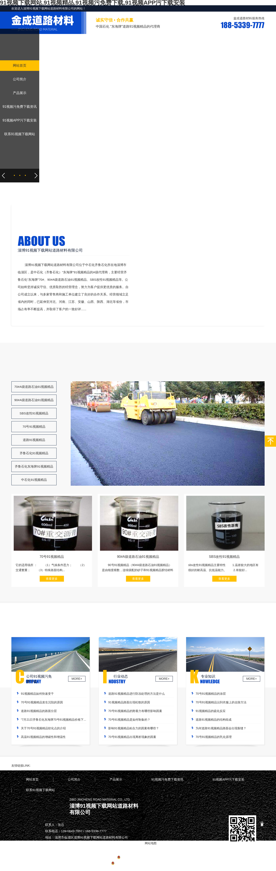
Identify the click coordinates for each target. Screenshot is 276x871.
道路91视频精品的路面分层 (39, 711)
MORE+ (77, 678)
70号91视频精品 (34, 426)
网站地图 (159, 864)
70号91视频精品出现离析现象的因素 (132, 737)
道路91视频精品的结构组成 (213, 719)
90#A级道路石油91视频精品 (34, 400)
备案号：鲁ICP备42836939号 (138, 858)
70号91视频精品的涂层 (211, 693)
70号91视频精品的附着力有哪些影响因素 (135, 711)
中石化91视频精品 (34, 479)
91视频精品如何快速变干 (37, 693)
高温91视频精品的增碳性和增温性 (43, 737)
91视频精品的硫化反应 (211, 711)
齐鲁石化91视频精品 (34, 453)
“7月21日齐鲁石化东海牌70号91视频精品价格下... (53, 719)
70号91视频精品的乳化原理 (214, 737)
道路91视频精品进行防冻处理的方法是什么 (136, 693)
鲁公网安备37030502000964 (131, 864)
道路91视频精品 (34, 440)
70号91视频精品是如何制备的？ (129, 719)
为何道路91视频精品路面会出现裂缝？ (221, 728)
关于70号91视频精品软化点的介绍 (43, 728)
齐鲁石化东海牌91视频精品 (34, 466)
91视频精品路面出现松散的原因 (129, 702)
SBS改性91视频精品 (34, 413)
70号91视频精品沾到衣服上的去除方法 (221, 702)
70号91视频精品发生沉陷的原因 (42, 702)
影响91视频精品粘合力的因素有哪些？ (133, 728)
